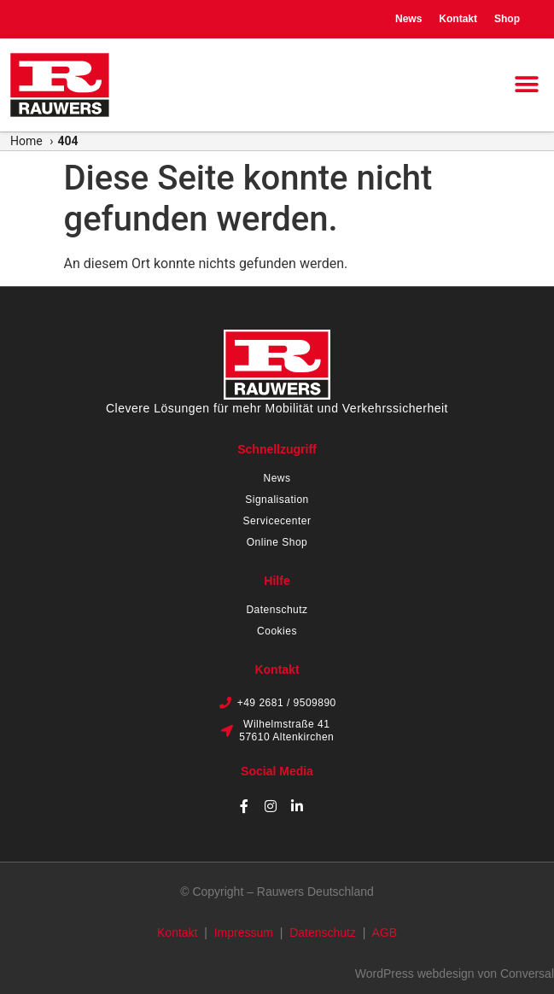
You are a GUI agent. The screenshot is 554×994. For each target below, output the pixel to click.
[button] (526, 85)
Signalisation (277, 500)
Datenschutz (276, 610)
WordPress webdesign (415, 973)
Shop (507, 19)
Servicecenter (277, 521)
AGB (384, 932)
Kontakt (458, 19)
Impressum (243, 932)
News (408, 19)
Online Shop (277, 542)
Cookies (277, 631)
